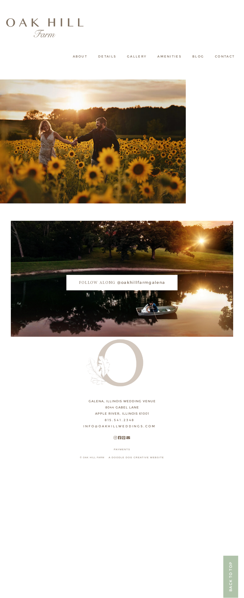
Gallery (136, 56)
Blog (198, 56)
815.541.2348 (120, 420)
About (80, 56)
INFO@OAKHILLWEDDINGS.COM (119, 426)
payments (122, 449)
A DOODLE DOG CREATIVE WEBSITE (136, 457)
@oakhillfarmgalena (122, 282)
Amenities (169, 56)
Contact (225, 56)
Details (107, 56)
